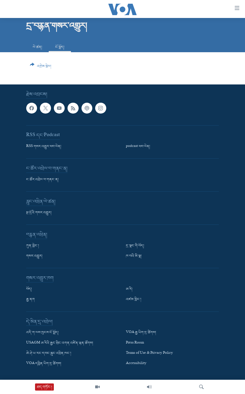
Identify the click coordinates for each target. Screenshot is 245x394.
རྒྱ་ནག (30, 300)
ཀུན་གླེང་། (32, 246)
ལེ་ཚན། (37, 47)
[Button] (40, 67)
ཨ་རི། (129, 289)
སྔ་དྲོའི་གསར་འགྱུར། (39, 213)
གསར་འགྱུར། (34, 256)
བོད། (29, 289)
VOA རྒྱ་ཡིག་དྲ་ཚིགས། (141, 333)
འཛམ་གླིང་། (133, 300)
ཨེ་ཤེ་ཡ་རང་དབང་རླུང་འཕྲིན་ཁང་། (48, 353)
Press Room (135, 343)
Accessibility (136, 364)
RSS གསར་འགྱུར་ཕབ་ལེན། (43, 146)
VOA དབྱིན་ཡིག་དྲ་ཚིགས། (43, 364)
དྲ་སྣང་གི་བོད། (135, 246)
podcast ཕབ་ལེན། (138, 146)
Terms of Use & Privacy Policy (149, 353)
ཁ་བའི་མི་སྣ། (134, 256)
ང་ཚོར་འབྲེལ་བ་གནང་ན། (42, 180)
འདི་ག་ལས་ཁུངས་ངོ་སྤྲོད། (42, 333)
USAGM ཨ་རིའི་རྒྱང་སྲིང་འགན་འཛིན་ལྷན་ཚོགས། (59, 343)
